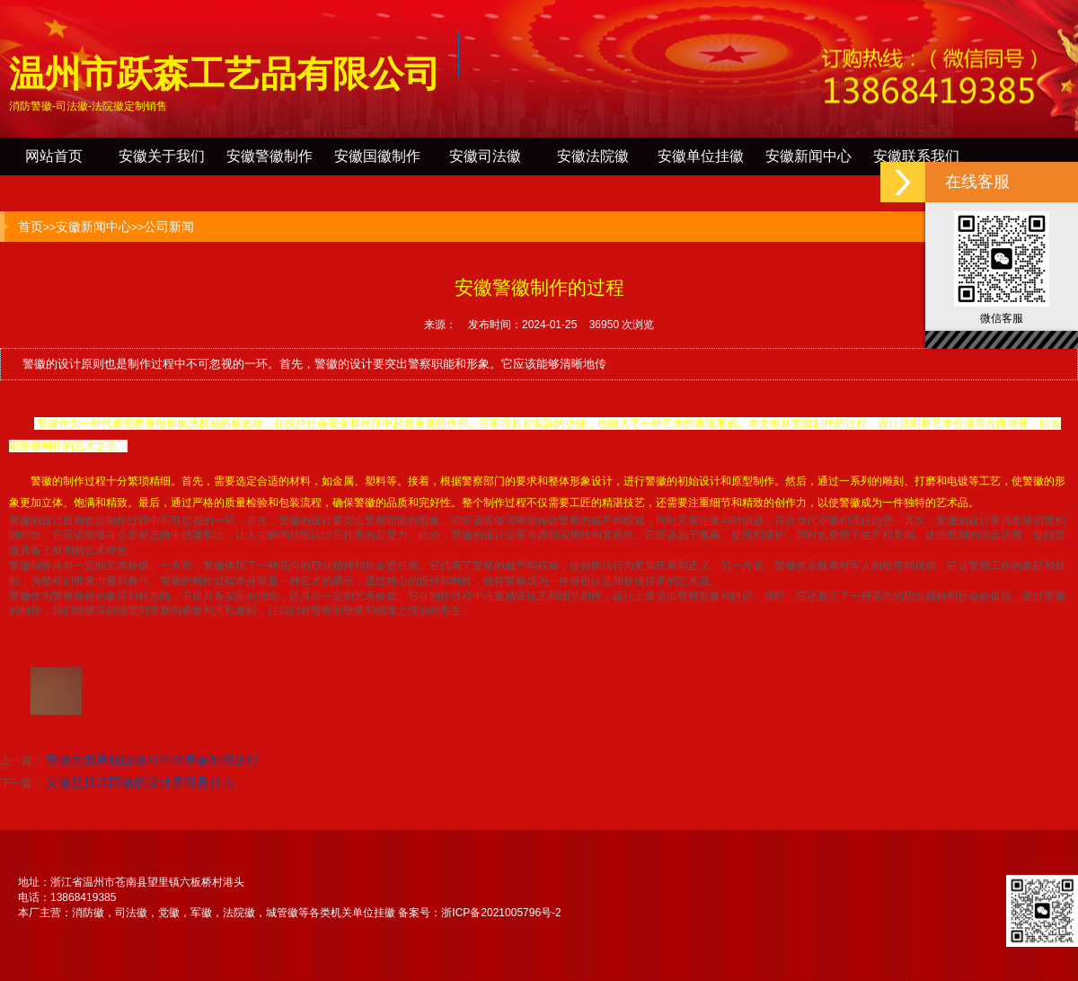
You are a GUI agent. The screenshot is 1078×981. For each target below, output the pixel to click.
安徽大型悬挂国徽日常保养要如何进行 (153, 760)
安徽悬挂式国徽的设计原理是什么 (140, 782)
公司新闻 (169, 226)
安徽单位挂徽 (701, 156)
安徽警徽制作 (269, 156)
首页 (30, 226)
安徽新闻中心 (808, 156)
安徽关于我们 (162, 156)
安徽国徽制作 (377, 156)
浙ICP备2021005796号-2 (501, 912)
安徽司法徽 (485, 156)
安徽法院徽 (593, 156)
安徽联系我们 (916, 156)
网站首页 (54, 156)
